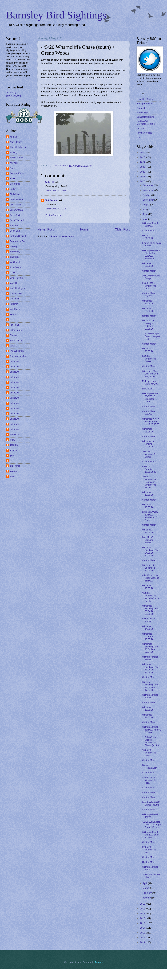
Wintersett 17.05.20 (147, 531)
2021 (143, 176)
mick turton (15, 465)
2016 (143, 918)
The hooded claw (18, 356)
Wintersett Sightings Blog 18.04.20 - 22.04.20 (150, 668)
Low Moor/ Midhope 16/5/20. (147, 540)
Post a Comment (53, 215)
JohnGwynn (15, 267)
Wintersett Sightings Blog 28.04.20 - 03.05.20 (150, 609)
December (148, 185)
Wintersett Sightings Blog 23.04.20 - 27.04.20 (150, 648)
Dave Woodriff (17, 220)
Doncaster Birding (145, 117)
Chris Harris (15, 194)
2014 (143, 928)
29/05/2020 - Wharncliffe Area (149, 286)
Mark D (13, 283)
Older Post (122, 229)
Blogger (99, 962)
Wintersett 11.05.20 (147, 716)
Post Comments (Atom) (62, 236)
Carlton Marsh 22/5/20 (149, 412)
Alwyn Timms (16, 157)
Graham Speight (18, 236)
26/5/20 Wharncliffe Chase (149, 359)
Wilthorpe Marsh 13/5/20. (150, 658)
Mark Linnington (18, 288)
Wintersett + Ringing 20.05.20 (148, 444)
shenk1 (13, 476)
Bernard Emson (17, 173)
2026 (143, 152)
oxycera (13, 471)
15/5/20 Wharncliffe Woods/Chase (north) (150, 597)
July (145, 209)
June (145, 214)
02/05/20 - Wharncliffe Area (149, 850)
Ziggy (12, 439)
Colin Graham (16, 210)
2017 (143, 913)
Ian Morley (15, 251)
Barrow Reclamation (149, 766)
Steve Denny (16, 340)
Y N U (139, 137)
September (148, 199)
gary (12, 455)
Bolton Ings (142, 112)
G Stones (14, 225)
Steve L (13, 345)
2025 (143, 157)
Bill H (12, 178)
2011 (143, 942)
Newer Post (45, 229)
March (146, 888)
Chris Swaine (16, 199)
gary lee (14, 450)
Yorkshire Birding (145, 99)
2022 (143, 171)
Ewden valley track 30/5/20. (151, 244)
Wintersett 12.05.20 (147, 708)
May (145, 219)
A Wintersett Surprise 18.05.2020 (149, 469)
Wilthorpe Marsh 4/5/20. (150, 815)
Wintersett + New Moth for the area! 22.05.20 (150, 421)
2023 (143, 167)
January (147, 897)
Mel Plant (14, 298)
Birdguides (142, 108)
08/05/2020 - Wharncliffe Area (149, 780)
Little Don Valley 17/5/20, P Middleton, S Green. (150, 516)
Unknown (14, 361)
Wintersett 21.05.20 (147, 430)
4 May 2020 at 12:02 (55, 190)
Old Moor (141, 128)
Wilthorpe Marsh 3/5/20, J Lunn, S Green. (151, 835)
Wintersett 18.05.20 (147, 505)
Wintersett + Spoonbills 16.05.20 (148, 568)
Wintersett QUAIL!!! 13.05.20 (147, 636)
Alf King (13, 152)
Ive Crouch (15, 262)
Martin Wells (16, 293)
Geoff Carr (15, 230)
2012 (143, 937)
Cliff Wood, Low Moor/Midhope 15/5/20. (150, 578)
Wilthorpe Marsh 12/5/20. (150, 696)
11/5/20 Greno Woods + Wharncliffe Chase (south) (150, 741)
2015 (143, 923)
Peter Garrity (16, 330)
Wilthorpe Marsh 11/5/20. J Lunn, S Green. (151, 730)
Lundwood (147, 388)
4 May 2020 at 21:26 (55, 208)
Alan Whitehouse (18, 147)
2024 (143, 162)
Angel (12, 168)
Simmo (13, 335)
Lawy (12, 272)
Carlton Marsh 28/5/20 (149, 294)
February (147, 893)
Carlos (13, 189)
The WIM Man (17, 351)
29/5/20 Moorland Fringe (151, 277)
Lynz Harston (16, 277)
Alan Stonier (16, 142)
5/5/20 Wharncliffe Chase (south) (151, 803)
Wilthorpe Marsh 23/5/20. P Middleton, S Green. (150, 397)
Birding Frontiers (145, 103)
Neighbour (15, 309)
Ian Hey (13, 246)
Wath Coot (15, 434)
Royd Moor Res (144, 132)
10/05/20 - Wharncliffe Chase (149, 753)
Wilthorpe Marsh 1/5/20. (150, 868)
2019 (143, 903)
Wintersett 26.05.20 (147, 349)
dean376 (14, 445)
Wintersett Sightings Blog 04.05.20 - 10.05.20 (150, 551)
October (147, 195)
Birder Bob (15, 183)
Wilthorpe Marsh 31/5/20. (150, 224)
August (146, 204)
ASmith (13, 136)
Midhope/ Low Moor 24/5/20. (150, 382)
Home (84, 229)
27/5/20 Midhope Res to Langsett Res (151, 336)
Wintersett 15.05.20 (147, 586)
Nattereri (14, 304)
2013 (143, 932)
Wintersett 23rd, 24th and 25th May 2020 (150, 374)
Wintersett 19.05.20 (147, 493)
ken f (12, 460)
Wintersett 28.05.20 (147, 309)
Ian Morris (14, 257)
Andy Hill (49, 182)
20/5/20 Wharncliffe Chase (149, 454)
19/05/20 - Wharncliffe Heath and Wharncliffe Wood (149, 482)
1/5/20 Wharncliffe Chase (151, 875)
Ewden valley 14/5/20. (148, 620)
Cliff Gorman (51, 200)
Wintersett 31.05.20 (147, 236)
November (148, 190)
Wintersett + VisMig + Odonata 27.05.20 (148, 324)
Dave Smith (15, 215)
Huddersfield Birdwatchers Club (146, 122)
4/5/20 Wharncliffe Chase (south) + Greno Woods (151, 824)
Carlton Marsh (149, 230)
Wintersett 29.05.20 (147, 302)
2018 (143, 908)
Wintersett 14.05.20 (147, 627)
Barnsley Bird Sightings (56, 15)
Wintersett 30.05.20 (147, 264)
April (145, 883)
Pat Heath (14, 324)
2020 (143, 181)
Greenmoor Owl (17, 241)
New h (13, 314)
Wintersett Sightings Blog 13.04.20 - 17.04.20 (150, 686)
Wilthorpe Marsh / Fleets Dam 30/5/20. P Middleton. (151, 254)
